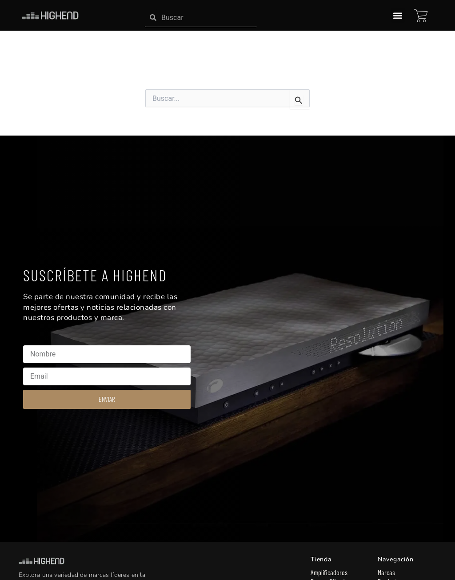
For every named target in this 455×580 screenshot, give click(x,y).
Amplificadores (329, 572)
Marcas (386, 572)
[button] (398, 15)
